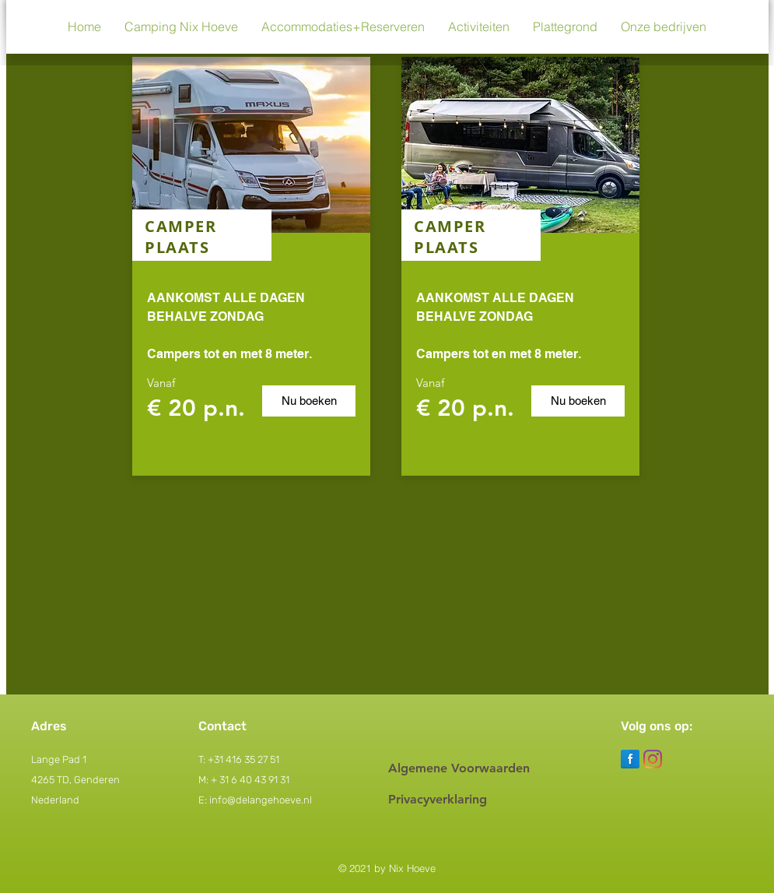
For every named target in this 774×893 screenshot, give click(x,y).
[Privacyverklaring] (474, 799)
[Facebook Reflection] (630, 759)
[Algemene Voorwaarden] (474, 768)
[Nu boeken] (308, 401)
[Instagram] (652, 759)
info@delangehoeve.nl (260, 800)
